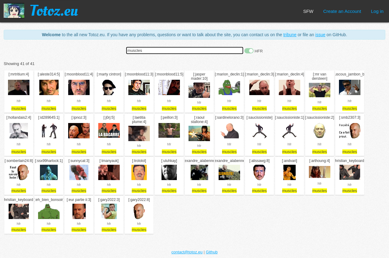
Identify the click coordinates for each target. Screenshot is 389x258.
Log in (377, 11)
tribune (290, 34)
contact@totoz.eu (186, 252)
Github (211, 252)
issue (320, 34)
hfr (19, 101)
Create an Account (342, 11)
